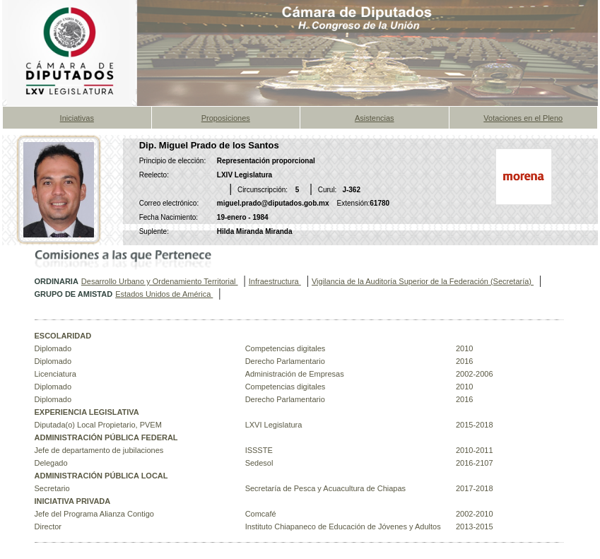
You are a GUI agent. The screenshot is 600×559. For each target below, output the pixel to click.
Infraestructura (275, 281)
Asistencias (374, 118)
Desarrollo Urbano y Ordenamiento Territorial (159, 281)
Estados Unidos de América (164, 294)
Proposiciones (225, 118)
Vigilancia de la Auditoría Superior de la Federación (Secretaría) (423, 281)
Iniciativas (77, 118)
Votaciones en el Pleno (523, 118)
